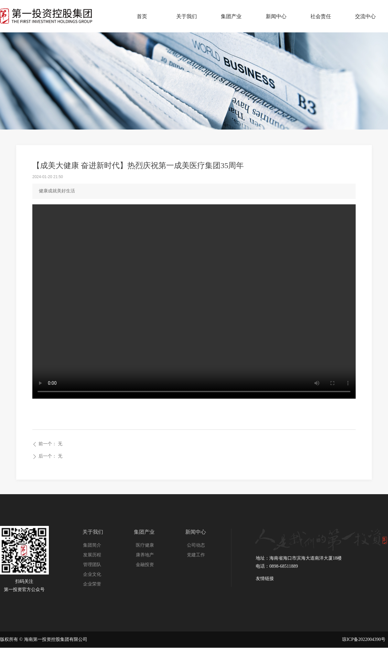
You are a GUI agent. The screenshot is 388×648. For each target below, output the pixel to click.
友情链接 (265, 578)
